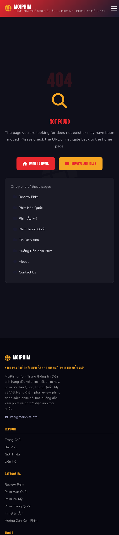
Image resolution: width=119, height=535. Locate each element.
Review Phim (25, 196)
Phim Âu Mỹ (25, 218)
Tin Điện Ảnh (26, 239)
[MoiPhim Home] (55, 8)
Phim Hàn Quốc (28, 207)
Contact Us (24, 272)
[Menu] (114, 8)
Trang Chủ (13, 440)
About (20, 261)
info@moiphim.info (21, 417)
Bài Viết (10, 447)
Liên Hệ (10, 461)
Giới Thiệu (12, 454)
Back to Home (36, 163)
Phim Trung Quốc (29, 229)
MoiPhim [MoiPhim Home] (17, 357)
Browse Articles (80, 163)
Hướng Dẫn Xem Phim (32, 250)
